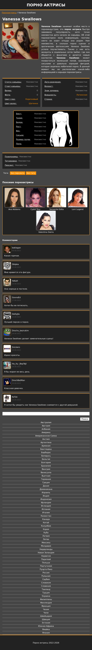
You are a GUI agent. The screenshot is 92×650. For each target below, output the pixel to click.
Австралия (46, 422)
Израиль (46, 492)
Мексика (46, 542)
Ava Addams (14, 209)
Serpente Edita (56, 209)
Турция (46, 593)
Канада (46, 519)
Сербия (46, 579)
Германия (46, 479)
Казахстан (46, 516)
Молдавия (46, 546)
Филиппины (46, 599)
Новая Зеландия (46, 553)
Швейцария (46, 616)
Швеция (46, 619)
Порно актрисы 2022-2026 (46, 643)
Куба (46, 532)
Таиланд (46, 589)
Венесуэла (46, 472)
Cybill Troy (35, 209)
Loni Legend (77, 209)
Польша (46, 563)
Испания (46, 509)
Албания (46, 429)
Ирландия (46, 502)
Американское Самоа (46, 436)
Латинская (81, 95)
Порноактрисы (9, 13)
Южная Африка (46, 626)
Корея (46, 529)
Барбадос (46, 452)
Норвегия (46, 556)
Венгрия (46, 469)
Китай (46, 522)
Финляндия (46, 603)
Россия (46, 573)
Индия (46, 496)
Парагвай (46, 559)
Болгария (46, 462)
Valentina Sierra (46, 232)
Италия (46, 512)
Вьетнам (46, 476)
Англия (46, 439)
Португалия (46, 566)
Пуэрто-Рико (46, 569)
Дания (46, 486)
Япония (46, 633)
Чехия (46, 609)
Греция (46, 482)
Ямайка (46, 629)
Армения (46, 446)
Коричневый (32, 99)
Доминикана (46, 489)
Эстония (46, 623)
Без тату (31, 173)
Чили (46, 613)
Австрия (46, 426)
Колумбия (46, 526)
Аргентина (46, 442)
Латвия (46, 536)
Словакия (46, 583)
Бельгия (46, 459)
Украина (46, 596)
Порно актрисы (46, 5)
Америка (46, 432)
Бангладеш (46, 449)
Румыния (46, 576)
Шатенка (33, 103)
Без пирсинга (17, 173)
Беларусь (46, 456)
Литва (46, 539)
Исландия (46, 506)
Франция (45, 606)
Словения (46, 586)
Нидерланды (46, 549)
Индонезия (46, 499)
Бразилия (46, 466)
